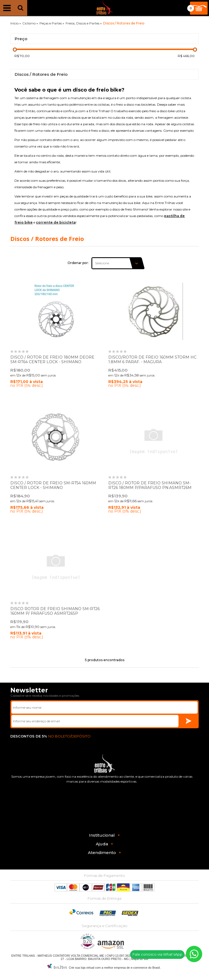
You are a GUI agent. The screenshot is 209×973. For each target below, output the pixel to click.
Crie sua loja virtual (81, 967)
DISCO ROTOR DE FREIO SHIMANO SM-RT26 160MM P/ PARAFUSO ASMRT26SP (55, 611)
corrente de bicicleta (56, 222)
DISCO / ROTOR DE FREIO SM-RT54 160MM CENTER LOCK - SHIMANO (53, 485)
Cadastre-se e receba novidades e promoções (44, 695)
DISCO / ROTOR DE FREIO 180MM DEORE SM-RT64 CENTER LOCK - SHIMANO (52, 359)
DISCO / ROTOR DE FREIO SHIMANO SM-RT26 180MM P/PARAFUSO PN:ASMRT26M (150, 485)
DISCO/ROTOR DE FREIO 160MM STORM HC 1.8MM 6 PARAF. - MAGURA (152, 359)
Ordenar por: (78, 263)
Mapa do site (139, 959)
